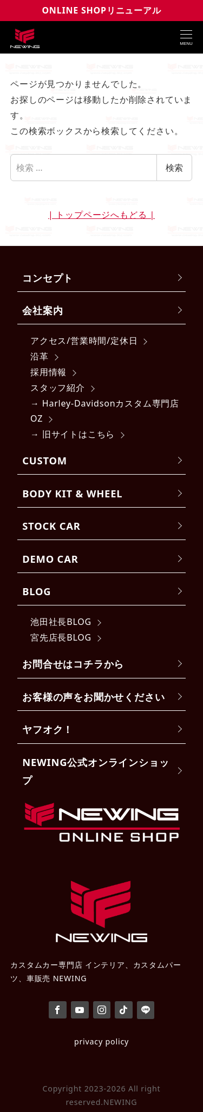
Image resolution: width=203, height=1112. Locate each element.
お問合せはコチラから (73, 663)
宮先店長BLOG (60, 637)
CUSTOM (44, 460)
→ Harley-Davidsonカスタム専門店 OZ (104, 411)
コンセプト (47, 277)
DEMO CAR (50, 558)
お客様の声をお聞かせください (93, 696)
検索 (174, 168)
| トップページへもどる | (101, 215)
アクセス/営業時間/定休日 (83, 341)
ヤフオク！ (47, 729)
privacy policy (101, 1041)
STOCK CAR (51, 525)
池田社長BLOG (60, 622)
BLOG (36, 591)
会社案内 (42, 310)
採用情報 (48, 372)
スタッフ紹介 (57, 388)
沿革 (39, 356)
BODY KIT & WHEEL (72, 493)
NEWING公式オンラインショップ (95, 771)
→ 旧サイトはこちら (72, 434)
